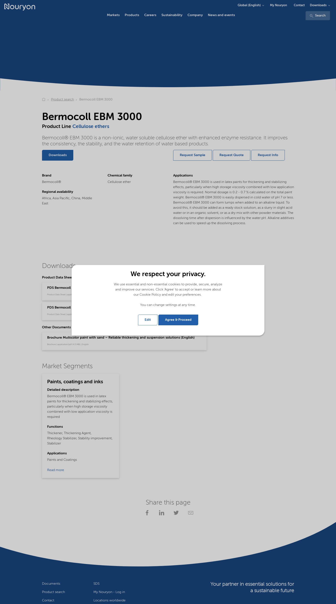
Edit (148, 320)
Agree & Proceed (178, 320)
